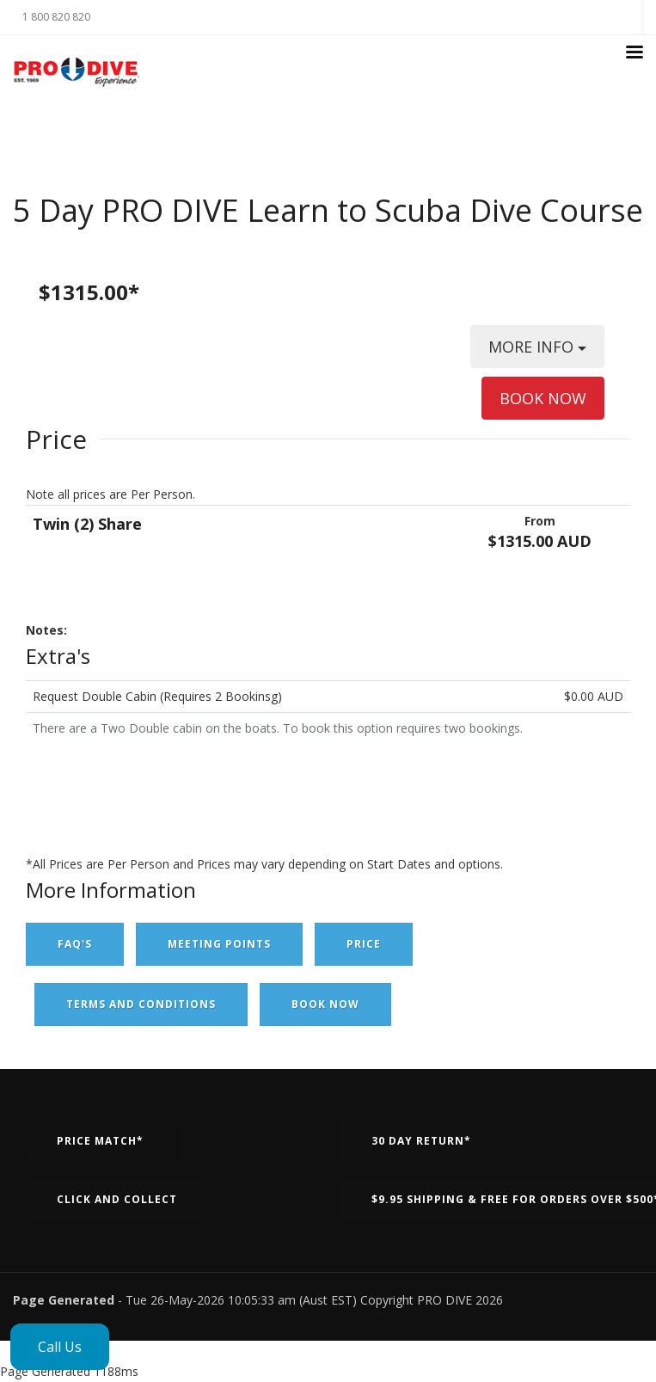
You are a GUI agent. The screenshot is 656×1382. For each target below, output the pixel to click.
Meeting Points (219, 944)
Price (363, 944)
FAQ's (75, 944)
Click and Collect (117, 1199)
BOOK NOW (543, 398)
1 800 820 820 (56, 16)
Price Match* (100, 1140)
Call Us (60, 1346)
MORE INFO (537, 352)
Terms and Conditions (141, 1004)
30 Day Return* (421, 1140)
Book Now (325, 1004)
